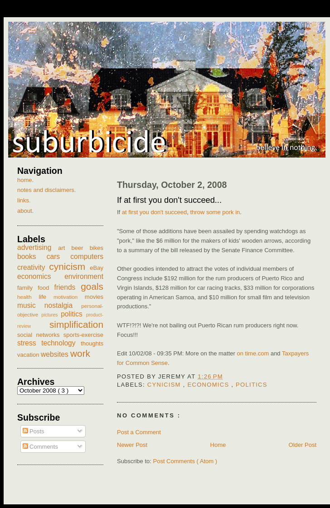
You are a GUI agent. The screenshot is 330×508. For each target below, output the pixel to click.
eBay (96, 267)
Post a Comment (139, 432)
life (46, 296)
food (46, 287)
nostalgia (62, 305)
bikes (96, 247)
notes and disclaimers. (46, 190)
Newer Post (132, 444)
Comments (40, 446)
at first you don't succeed (154, 212)
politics (251, 384)
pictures (51, 314)
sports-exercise (83, 334)
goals (92, 286)
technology (61, 343)
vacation (29, 354)
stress (29, 343)
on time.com (253, 353)
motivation (69, 297)
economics (209, 384)
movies (94, 296)
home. (25, 180)
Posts (33, 431)
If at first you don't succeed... (169, 200)
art (64, 247)
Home (218, 444)
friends (67, 287)
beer (81, 247)
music (30, 305)
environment (83, 276)
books (32, 256)
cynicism (165, 384)
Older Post (302, 444)
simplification (76, 324)
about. (25, 210)
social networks (40, 334)
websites (55, 354)
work (80, 353)
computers (86, 256)
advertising (37, 247)
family (27, 287)
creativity (33, 267)
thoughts (92, 343)
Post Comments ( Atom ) (185, 461)
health (28, 297)
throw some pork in (215, 212)
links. (24, 200)
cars (59, 256)
